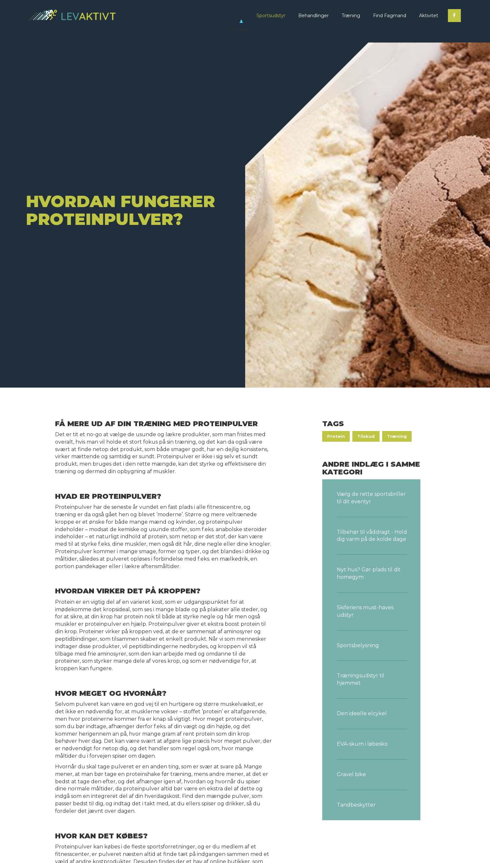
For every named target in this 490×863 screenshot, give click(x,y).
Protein (336, 436)
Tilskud (366, 436)
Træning (397, 436)
